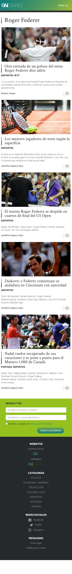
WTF (16, 75)
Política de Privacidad (40, 424)
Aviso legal (36, 543)
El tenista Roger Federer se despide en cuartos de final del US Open (36, 213)
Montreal (5, 376)
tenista (51, 227)
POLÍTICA (36, 478)
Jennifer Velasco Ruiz (12, 166)
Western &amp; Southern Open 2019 (19, 299)
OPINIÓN (36, 506)
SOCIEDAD (36, 501)
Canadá (31, 373)
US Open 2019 (46, 379)
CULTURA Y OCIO (36, 492)
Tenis (3, 296)
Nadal (4, 227)
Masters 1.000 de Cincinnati (52, 299)
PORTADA (6, 367)
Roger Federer (40, 227)
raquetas (60, 227)
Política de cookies (36, 548)
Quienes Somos (36, 448)
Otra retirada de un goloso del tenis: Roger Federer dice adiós (34, 68)
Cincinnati (59, 379)
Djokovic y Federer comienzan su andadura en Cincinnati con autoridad (35, 283)
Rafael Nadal (20, 373)
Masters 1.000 (56, 373)
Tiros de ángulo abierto (26, 230)
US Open (5, 230)
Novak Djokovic (28, 296)
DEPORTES (7, 75)
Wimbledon (13, 296)
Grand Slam (26, 227)
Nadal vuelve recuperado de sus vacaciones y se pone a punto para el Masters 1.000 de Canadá (34, 358)
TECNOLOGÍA (36, 487)
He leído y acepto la (29, 424)
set (12, 230)
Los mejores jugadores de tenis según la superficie (37, 141)
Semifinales (13, 227)
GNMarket (36, 459)
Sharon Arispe (8, 93)
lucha (4, 382)
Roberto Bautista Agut (12, 302)
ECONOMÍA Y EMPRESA (36, 482)
